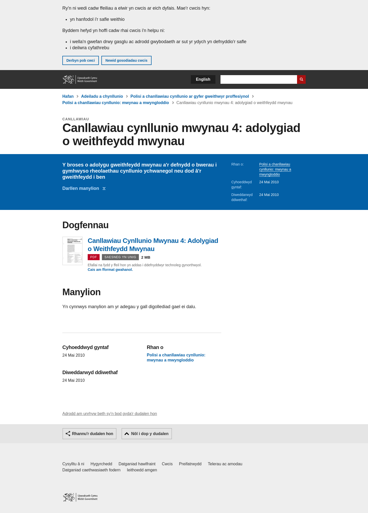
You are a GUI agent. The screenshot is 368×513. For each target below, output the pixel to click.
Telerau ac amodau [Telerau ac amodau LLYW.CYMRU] (225, 464)
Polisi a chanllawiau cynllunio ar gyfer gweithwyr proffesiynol (190, 96)
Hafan (67, 96)
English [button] (203, 79)
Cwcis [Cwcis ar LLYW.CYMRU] (167, 464)
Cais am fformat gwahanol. (110, 270)
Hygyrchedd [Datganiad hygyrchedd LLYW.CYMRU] (101, 464)
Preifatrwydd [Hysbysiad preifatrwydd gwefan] (190, 464)
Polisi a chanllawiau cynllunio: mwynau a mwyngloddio (115, 103)
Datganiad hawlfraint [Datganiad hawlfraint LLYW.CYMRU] (137, 464)
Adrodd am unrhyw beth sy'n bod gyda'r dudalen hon (109, 413)
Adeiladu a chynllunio (102, 96)
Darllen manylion (82, 188)
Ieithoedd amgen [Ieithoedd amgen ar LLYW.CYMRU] (142, 470)
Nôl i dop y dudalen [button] (150, 434)
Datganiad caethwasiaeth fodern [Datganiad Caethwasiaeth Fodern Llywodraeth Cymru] (91, 470)
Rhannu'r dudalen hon (92, 434)
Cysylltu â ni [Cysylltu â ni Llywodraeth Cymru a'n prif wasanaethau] (73, 464)
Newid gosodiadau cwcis (126, 60)
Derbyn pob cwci (80, 60)
